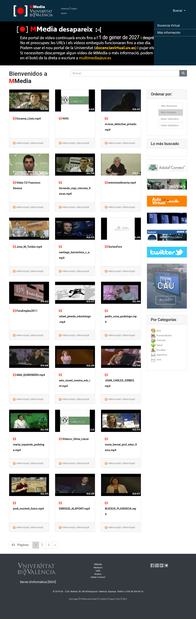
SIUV (124, 599)
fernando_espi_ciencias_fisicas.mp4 (75, 188)
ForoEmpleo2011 (25, 311)
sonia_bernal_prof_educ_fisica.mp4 (121, 444)
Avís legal (73, 599)
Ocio (158, 359)
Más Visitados (168, 112)
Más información (168, 32)
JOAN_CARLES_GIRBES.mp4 (120, 380)
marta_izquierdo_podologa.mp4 (28, 444)
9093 (64, 118)
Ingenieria (161, 354)
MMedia (98, 564)
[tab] (167, 330)
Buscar (178, 10)
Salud (159, 345)
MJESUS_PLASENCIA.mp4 (120, 509)
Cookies (103, 599)
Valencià (65, 8)
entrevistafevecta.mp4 (120, 182)
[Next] (55, 545)
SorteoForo (113, 246)
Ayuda (64, 13)
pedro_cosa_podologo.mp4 (121, 316)
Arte (158, 330)
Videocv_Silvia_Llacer (74, 439)
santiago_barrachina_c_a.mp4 (74, 252)
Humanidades (164, 335)
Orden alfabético (170, 125)
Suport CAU (114, 599)
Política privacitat (88, 599)
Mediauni (98, 567)
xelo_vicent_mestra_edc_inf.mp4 (74, 380)
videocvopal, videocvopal (29, 143)
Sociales (161, 350)
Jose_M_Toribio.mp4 (27, 246)
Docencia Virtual (168, 25)
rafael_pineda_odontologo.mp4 (75, 316)
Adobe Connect (98, 577)
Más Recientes (169, 105)
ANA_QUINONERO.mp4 (29, 375)
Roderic (98, 574)
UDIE (98, 571)
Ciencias (161, 340)
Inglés (74, 8)
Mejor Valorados (170, 118)
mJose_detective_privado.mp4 (121, 124)
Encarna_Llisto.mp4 (27, 118)
